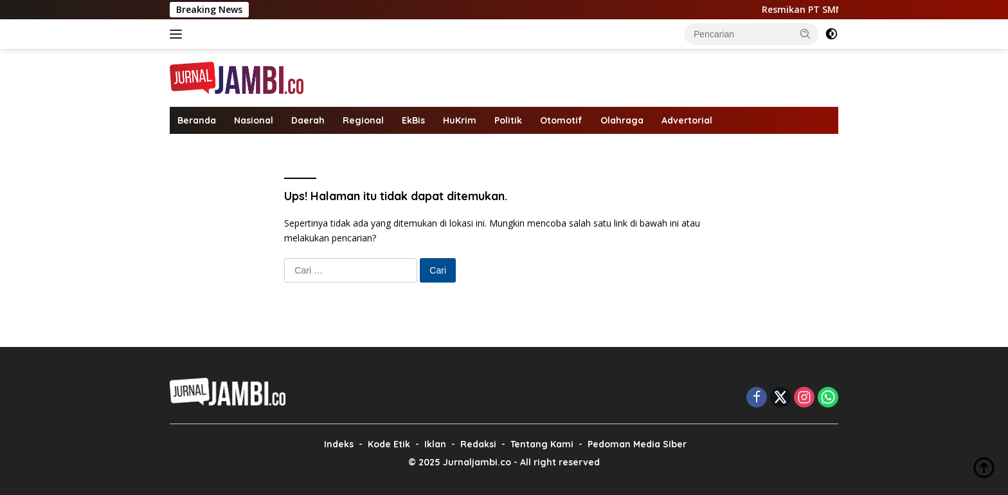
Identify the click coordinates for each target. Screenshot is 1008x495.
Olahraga (622, 120)
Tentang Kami (541, 444)
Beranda (196, 120)
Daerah (308, 120)
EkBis (413, 120)
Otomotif (561, 120)
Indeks (339, 444)
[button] (805, 33)
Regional (363, 120)
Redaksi (478, 444)
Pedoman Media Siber (637, 444)
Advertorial (687, 120)
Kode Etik (389, 444)
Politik (508, 120)
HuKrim (459, 120)
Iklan (435, 444)
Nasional (253, 120)
